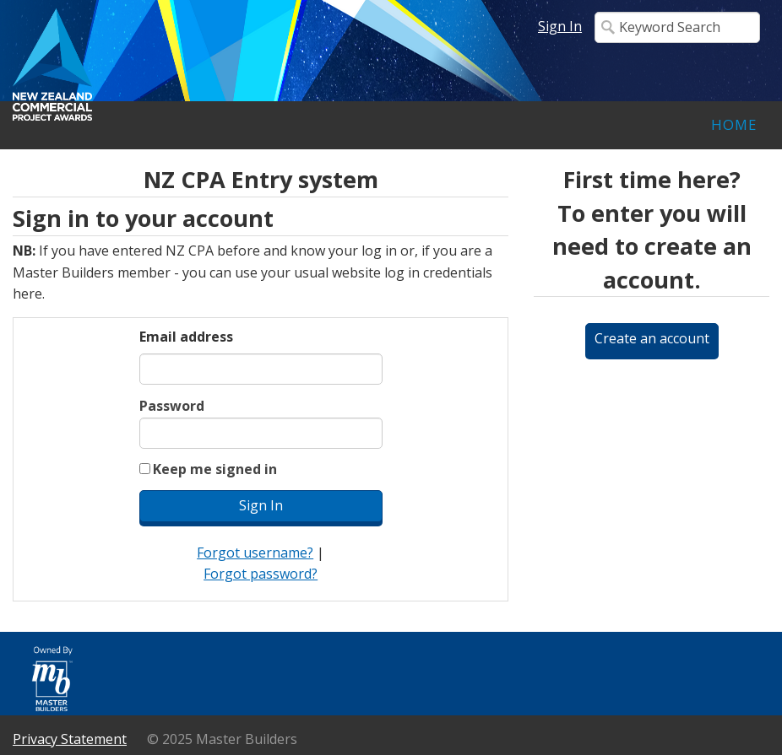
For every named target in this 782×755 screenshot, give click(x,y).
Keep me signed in (215, 469)
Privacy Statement (70, 739)
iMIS (181, 64)
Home (734, 124)
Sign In (560, 26)
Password (171, 405)
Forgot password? (261, 573)
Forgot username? (255, 552)
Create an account (652, 338)
